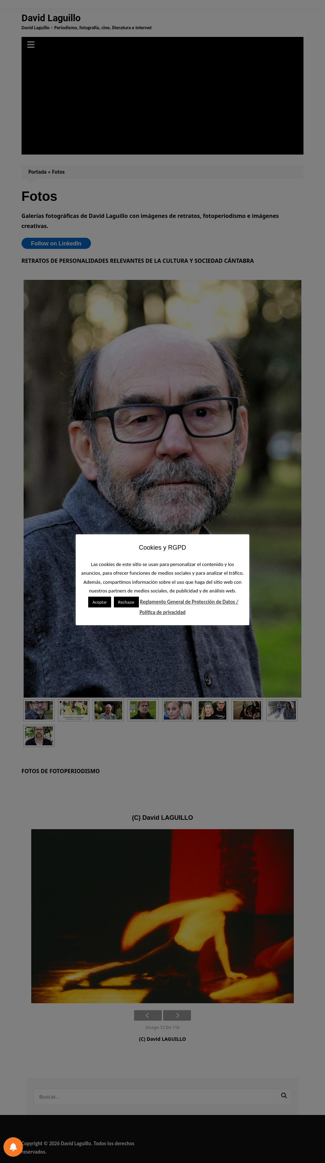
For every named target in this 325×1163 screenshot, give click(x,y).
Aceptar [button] (99, 602)
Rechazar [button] (126, 602)
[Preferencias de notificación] (13, 1147)
